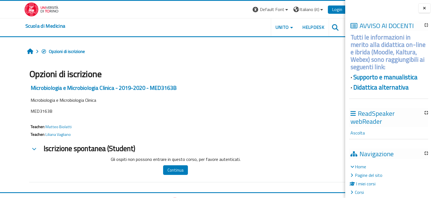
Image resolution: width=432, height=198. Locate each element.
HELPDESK (301, 27)
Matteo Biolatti (46, 127)
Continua (163, 170)
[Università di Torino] (29, 9)
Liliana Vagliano (45, 134)
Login (324, 9)
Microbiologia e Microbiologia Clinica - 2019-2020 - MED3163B (91, 88)
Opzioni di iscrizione (50, 51)
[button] (258, 9)
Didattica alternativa (381, 87)
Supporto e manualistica (385, 77)
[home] (32, 26)
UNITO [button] (269, 27)
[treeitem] (388, 179)
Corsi (359, 192)
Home (360, 166)
